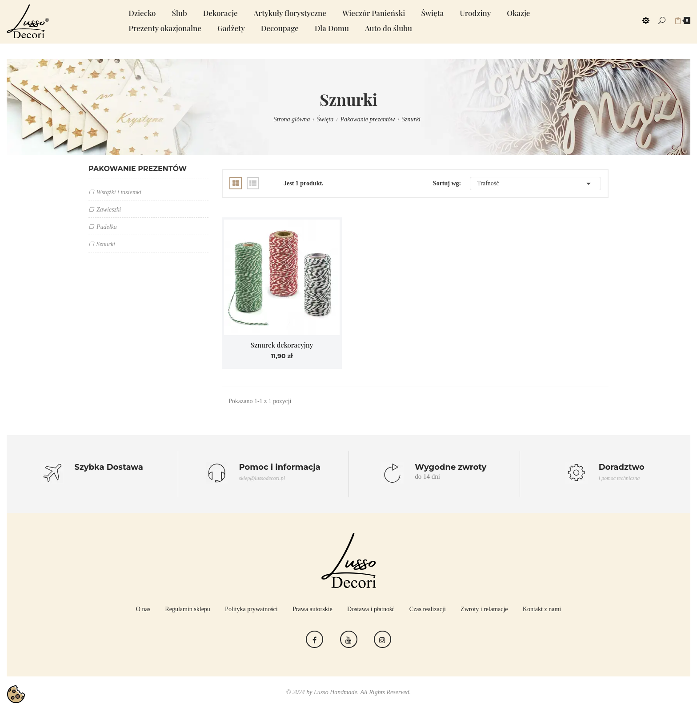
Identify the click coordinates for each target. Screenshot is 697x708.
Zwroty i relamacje (484, 609)
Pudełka (106, 227)
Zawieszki (108, 209)
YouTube (348, 639)
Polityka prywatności (251, 609)
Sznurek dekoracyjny (282, 344)
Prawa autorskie (312, 609)
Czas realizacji (427, 609)
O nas (143, 609)
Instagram (382, 639)
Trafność (535, 183)
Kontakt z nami (542, 609)
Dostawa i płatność (371, 609)
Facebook (314, 639)
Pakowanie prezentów (137, 168)
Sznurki (105, 244)
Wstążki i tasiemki (118, 192)
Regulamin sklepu (187, 609)
